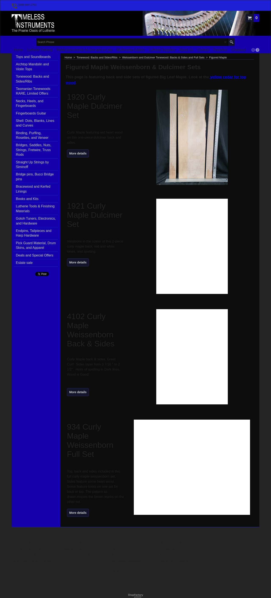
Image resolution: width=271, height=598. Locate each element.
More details (78, 153)
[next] (257, 50)
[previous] (253, 50)
